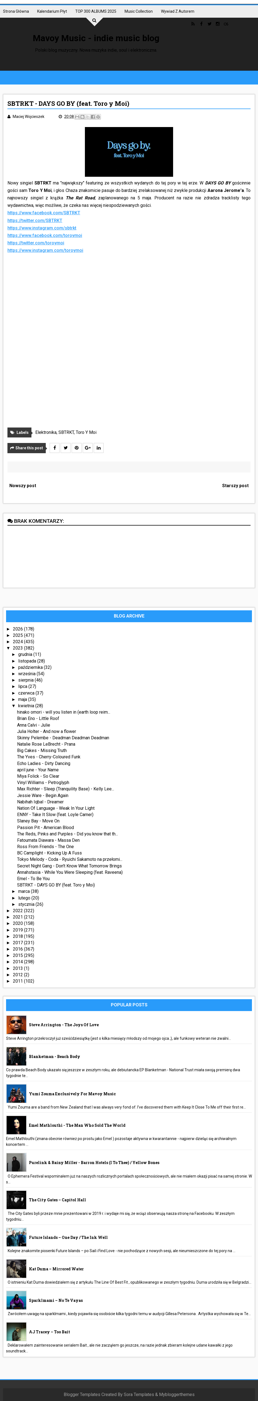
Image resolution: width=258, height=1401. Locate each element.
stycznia (27, 904)
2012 (18, 974)
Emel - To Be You (33, 878)
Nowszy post (22, 485)
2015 (18, 955)
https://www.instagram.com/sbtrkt (41, 228)
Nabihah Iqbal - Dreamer (40, 801)
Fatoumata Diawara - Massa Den (48, 840)
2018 (18, 936)
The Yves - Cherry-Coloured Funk (48, 756)
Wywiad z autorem (177, 11)
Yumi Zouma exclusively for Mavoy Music (72, 1093)
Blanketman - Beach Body (54, 1056)
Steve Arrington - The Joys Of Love (64, 1024)
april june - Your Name (38, 769)
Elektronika (46, 432)
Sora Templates (139, 1394)
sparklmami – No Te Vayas (56, 1300)
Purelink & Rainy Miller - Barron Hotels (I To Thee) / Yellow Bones (94, 1162)
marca (24, 891)
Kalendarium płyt (52, 11)
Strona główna (16, 11)
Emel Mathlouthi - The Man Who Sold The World (77, 1125)
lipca (23, 686)
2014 (18, 961)
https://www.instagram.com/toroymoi (45, 250)
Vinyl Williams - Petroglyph (43, 782)
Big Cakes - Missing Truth (42, 750)
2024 (18, 641)
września (27, 673)
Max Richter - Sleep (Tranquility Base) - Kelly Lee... (65, 788)
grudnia (25, 654)
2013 (18, 968)
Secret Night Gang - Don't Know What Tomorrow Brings (69, 866)
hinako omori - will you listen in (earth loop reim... (63, 712)
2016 (18, 949)
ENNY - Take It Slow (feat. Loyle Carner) (55, 814)
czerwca (27, 693)
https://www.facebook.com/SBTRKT (43, 212)
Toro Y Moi (86, 432)
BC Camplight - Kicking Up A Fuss (49, 853)
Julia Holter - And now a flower (46, 731)
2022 (18, 910)
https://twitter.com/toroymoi (35, 243)
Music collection (139, 11)
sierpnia (26, 680)
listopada (27, 661)
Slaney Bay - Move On (38, 821)
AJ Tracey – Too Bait (49, 1331)
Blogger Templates (82, 1394)
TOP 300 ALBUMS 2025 (95, 11)
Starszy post (235, 485)
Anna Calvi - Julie (33, 725)
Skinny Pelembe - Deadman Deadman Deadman (63, 737)
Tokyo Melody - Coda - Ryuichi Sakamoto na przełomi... (69, 859)
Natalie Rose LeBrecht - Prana (46, 744)
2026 (18, 629)
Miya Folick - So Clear (38, 776)
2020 (18, 923)
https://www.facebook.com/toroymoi (44, 235)
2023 (18, 648)
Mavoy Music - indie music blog (96, 38)
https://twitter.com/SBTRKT (34, 220)
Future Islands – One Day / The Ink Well (68, 1237)
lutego (24, 898)
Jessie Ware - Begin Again (42, 795)
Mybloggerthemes (177, 1394)
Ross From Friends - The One (45, 846)
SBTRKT (66, 432)
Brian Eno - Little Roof (38, 718)
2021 (18, 917)
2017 (18, 942)
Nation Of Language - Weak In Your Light (56, 808)
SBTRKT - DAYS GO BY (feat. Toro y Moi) (56, 885)
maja (23, 699)
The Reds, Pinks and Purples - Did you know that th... (67, 834)
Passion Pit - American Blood (45, 827)
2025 (18, 635)
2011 (18, 981)
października (31, 667)
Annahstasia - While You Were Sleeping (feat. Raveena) (70, 872)
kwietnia (26, 705)
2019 (18, 930)
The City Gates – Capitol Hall (57, 1199)
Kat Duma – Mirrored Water (56, 1268)
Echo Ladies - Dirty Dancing (43, 763)
